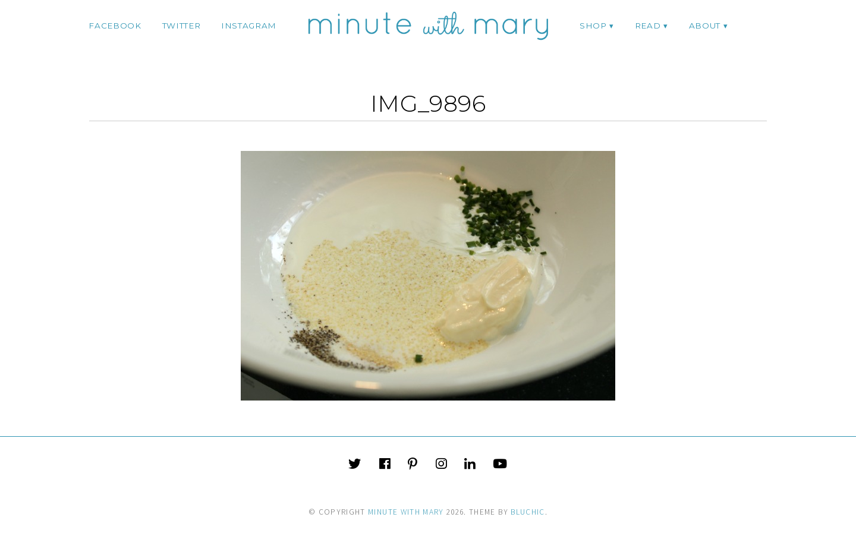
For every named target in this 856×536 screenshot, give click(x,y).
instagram (248, 25)
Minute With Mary (406, 512)
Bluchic (528, 512)
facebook (115, 25)
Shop (593, 25)
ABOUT (704, 25)
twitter (181, 25)
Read (648, 25)
